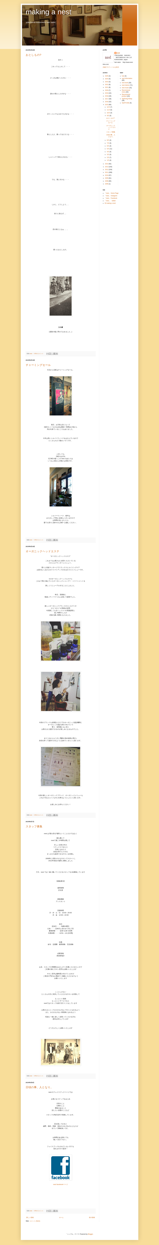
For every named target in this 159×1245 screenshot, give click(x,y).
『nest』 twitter (110, 201)
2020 (107, 90)
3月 (108, 154)
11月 (108, 110)
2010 (107, 175)
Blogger (90, 1234)
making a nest (48, 12)
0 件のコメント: (39, 353)
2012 (107, 169)
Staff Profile (125, 103)
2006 (107, 184)
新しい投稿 (30, 1217)
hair (123, 76)
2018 (107, 96)
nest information (127, 78)
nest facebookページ (60, 1184)
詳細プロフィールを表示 (111, 67)
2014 (107, 164)
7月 (108, 143)
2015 (107, 104)
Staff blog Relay (127, 99)
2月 (108, 157)
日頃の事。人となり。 (39, 1087)
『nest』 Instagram (111, 196)
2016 (107, 102)
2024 (107, 79)
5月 (108, 149)
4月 (108, 152)
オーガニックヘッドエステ (42, 551)
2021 (107, 87)
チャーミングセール (38, 365)
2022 (107, 84)
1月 (108, 160)
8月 (108, 140)
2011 (107, 172)
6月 (108, 146)
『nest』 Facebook (111, 198)
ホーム (61, 1217)
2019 (107, 93)
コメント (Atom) (34, 1221)
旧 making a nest (110, 203)
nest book (125, 83)
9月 (108, 115)
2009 (107, 178)
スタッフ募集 (34, 826)
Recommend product (126, 95)
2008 (107, 181)
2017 (107, 99)
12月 (108, 107)
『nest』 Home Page (111, 193)
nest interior (126, 85)
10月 (108, 113)
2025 (107, 76)
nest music (125, 88)
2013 (107, 167)
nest (118, 53)
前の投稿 (92, 1217)
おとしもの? (33, 54)
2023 (107, 82)
